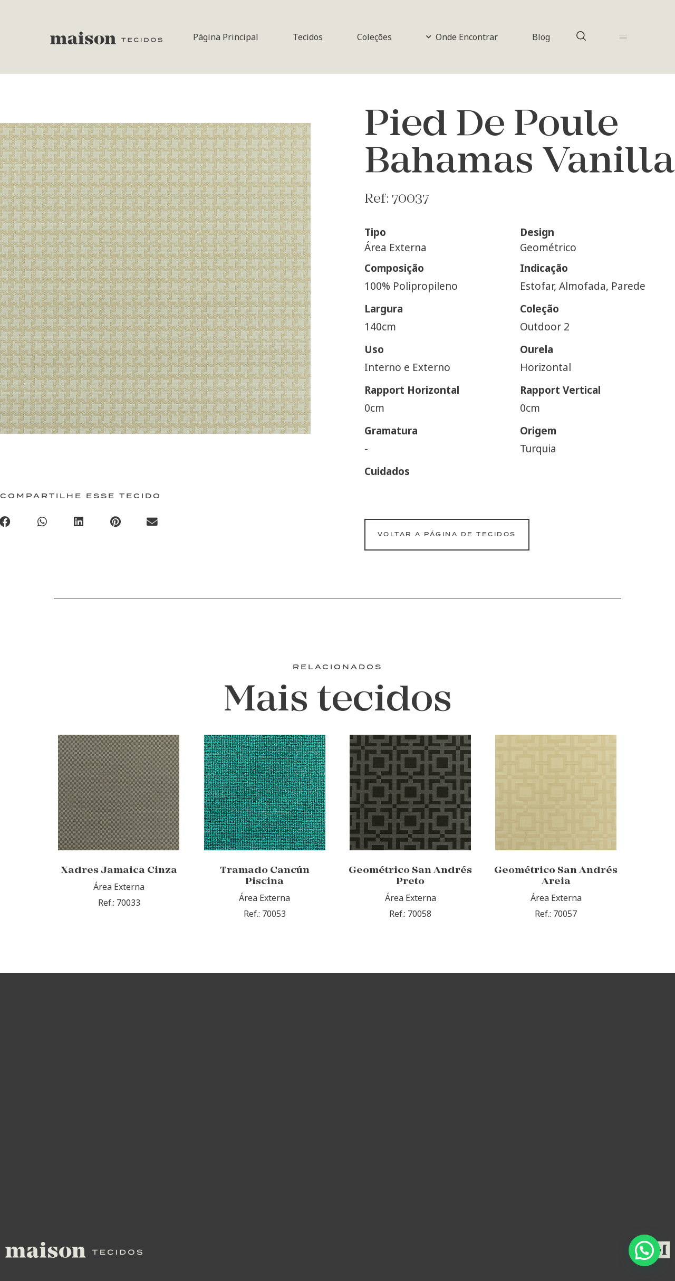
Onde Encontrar (462, 37)
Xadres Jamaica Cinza (119, 899)
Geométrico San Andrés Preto (410, 905)
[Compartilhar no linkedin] (79, 525)
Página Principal (225, 37)
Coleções (374, 37)
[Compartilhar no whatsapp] (42, 525)
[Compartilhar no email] (152, 525)
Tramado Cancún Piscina (265, 905)
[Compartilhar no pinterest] (115, 525)
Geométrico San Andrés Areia (556, 905)
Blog (541, 37)
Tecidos (308, 37)
